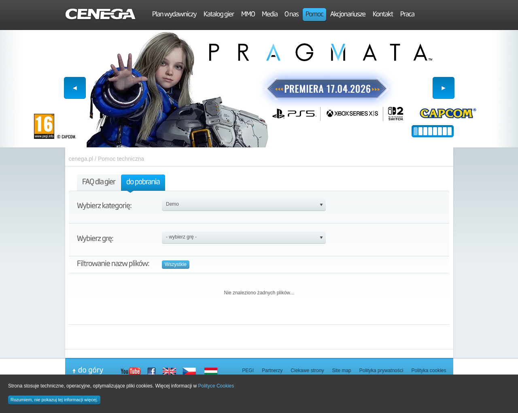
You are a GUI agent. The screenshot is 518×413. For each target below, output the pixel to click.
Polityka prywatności (381, 370)
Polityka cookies (428, 370)
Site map (341, 370)
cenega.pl (81, 158)
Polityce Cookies (216, 386)
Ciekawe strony (307, 370)
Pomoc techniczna (121, 158)
